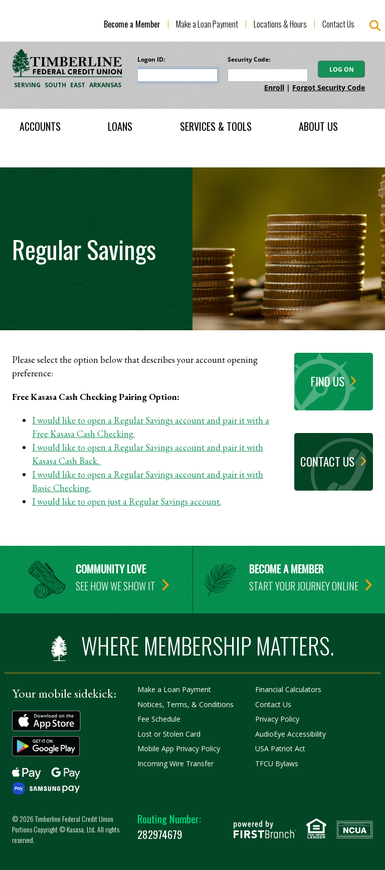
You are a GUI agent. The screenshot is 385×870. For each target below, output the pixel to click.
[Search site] (374, 26)
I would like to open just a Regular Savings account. (126, 501)
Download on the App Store (46, 721)
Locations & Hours (280, 24)
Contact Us (338, 24)
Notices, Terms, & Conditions (185, 704)
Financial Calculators (288, 689)
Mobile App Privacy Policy (178, 748)
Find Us (327, 381)
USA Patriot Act (280, 748)
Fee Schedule (158, 719)
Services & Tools (216, 126)
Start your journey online (303, 585)
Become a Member (132, 24)
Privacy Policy (277, 719)
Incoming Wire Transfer (175, 763)
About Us (318, 126)
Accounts (40, 126)
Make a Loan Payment (207, 24)
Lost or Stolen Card (169, 734)
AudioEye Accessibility (290, 734)
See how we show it (115, 585)
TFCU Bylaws (276, 763)
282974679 (169, 826)
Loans (120, 126)
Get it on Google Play (46, 746)
